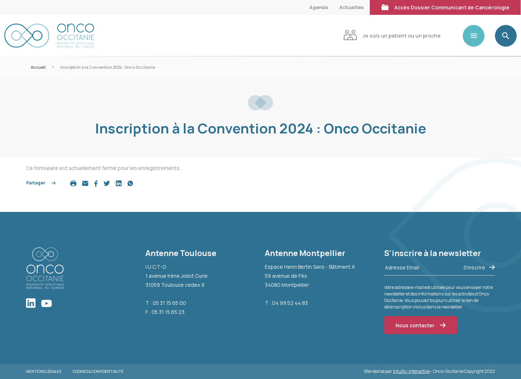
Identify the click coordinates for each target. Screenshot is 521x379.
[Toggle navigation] (476, 35)
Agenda (318, 7)
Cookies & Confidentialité (98, 371)
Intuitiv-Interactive (411, 371)
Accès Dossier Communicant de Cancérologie (445, 6)
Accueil (38, 67)
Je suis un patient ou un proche (392, 35)
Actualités (351, 7)
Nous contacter (420, 325)
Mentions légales (43, 371)
